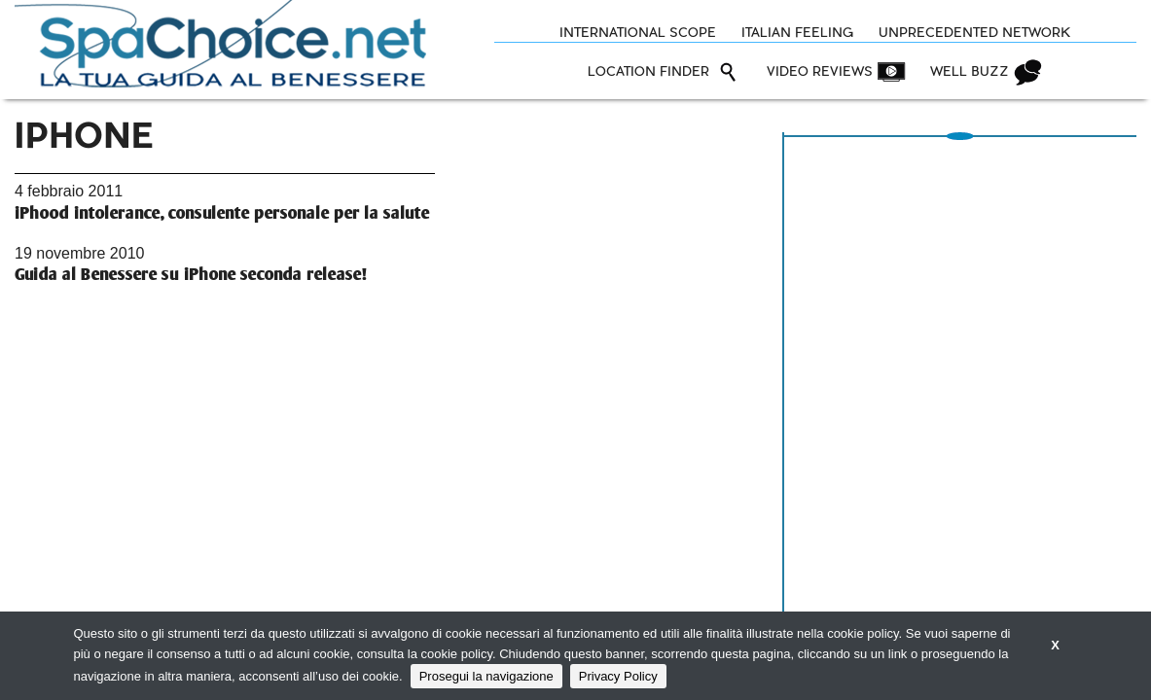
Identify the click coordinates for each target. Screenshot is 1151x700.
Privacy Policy (618, 676)
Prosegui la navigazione (486, 676)
